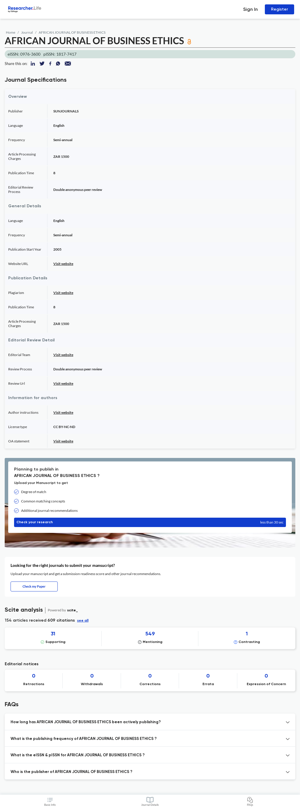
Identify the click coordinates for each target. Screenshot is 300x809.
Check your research (150, 522)
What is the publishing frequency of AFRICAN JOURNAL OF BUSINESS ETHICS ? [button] (84, 739)
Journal (27, 32)
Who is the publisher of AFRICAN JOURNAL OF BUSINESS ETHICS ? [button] (71, 772)
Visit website (63, 263)
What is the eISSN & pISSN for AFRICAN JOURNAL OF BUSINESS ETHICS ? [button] (78, 755)
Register (279, 9)
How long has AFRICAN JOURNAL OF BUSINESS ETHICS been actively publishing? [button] (86, 722)
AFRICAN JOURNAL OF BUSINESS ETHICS (72, 32)
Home (10, 32)
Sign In (250, 9)
